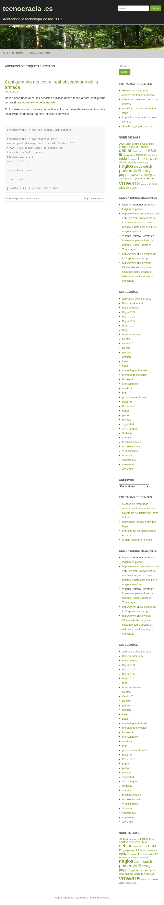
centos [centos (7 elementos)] (123, 146)
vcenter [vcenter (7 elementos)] (149, 178)
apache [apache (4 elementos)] (135, 144)
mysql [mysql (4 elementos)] (145, 162)
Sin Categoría (130, 428)
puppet (126, 410)
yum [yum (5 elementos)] (134, 187)
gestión (126, 356)
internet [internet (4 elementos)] (133, 159)
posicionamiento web (134, 397)
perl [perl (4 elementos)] (136, 167)
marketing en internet (134, 370)
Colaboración (40, 53)
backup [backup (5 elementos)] (144, 143)
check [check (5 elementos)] (144, 147)
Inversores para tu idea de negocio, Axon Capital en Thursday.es (137, 245)
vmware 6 (128, 464)
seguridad (128, 424)
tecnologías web (131, 446)
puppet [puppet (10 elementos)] (125, 174)
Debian (126, 347)
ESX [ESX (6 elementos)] (144, 151)
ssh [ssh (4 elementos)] (154, 175)
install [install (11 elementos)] (124, 158)
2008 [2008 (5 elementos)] (122, 143)
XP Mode (127, 468)
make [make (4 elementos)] (129, 162)
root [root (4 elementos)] (141, 175)
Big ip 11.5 (128, 321)
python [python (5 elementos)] (135, 175)
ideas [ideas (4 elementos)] (132, 155)
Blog (125, 330)
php (124, 392)
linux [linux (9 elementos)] (141, 159)
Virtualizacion (130, 450)
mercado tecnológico (134, 374)
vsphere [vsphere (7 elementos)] (152, 184)
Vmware (127, 455)
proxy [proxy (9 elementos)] (146, 171)
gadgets (127, 352)
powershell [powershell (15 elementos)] (130, 170)
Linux (125, 365)
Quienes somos (13, 53)
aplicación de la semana (136, 298)
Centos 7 (127, 343)
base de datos (130, 307)
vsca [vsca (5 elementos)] (143, 184)
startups (127, 437)
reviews (126, 419)
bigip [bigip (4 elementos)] (151, 144)
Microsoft (127, 379)
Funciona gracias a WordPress (71, 897)
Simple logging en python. (137, 126)
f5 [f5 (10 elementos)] (120, 154)
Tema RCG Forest (99, 897)
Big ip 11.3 (128, 312)
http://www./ (129, 253)
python (126, 415)
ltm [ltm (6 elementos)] (156, 158)
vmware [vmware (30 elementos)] (129, 183)
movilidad (127, 388)
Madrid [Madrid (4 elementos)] (122, 162)
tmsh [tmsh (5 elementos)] (122, 178)
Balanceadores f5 (132, 303)
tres (23, 198)
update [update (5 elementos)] (129, 178)
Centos (126, 338)
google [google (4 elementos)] (126, 155)
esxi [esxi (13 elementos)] (152, 150)
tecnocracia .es (28, 8)
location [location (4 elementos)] (150, 159)
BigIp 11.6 (128, 325)
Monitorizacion (130, 383)
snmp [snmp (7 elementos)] (148, 175)
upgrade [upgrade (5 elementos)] (138, 178)
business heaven (132, 334)
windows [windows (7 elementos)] (125, 187)
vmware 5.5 (129, 459)
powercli (127, 401)
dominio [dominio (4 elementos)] (137, 151)
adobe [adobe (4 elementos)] (128, 144)
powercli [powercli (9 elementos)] (145, 166)
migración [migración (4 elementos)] (137, 162)
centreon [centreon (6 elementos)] (134, 146)
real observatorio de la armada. (36, 102)
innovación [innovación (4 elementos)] (152, 155)
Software (34, 198)
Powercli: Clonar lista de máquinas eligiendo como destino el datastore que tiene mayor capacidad (137, 271)
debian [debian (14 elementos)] (125, 150)
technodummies (131, 442)
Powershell (128, 406)
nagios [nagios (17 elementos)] (126, 166)
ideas (125, 361)
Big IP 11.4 (128, 316)
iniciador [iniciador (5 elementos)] (141, 155)
